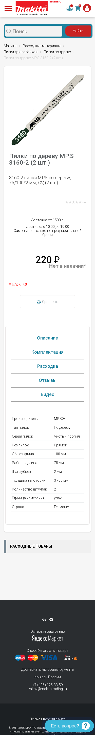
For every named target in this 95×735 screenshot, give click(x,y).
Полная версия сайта (48, 719)
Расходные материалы (42, 46)
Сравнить (47, 302)
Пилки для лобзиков (20, 52)
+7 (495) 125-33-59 (47, 685)
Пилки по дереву (57, 52)
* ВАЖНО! (18, 284)
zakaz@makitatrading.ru (47, 689)
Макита (10, 46)
